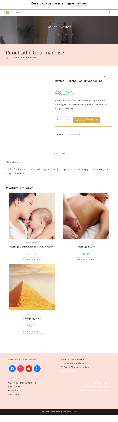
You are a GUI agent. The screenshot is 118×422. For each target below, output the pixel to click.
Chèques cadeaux (74, 134)
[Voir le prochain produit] (110, 76)
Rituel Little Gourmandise (25, 57)
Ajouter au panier (86, 119)
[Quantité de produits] (63, 119)
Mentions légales (101, 382)
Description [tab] (59, 153)
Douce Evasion (58, 26)
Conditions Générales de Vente (94, 390)
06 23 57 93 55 (68, 371)
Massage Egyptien (31, 318)
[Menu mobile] (16, 13)
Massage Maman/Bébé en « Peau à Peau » (31, 246)
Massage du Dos (86, 246)
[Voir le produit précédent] (104, 76)
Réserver (81, 3)
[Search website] (109, 13)
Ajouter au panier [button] (32, 259)
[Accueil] (7, 57)
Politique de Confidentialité (96, 386)
